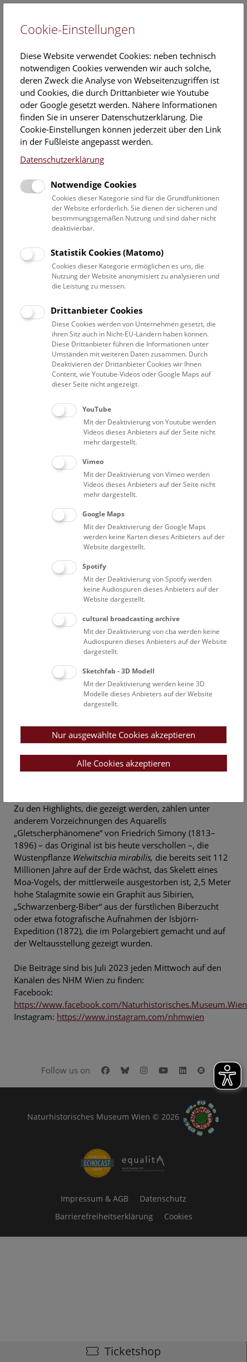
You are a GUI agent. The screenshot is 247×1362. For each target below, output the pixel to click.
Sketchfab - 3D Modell (118, 671)
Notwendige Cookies (93, 184)
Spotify (94, 566)
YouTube (96, 409)
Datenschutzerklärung (62, 159)
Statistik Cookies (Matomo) (107, 252)
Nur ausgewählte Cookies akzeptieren (123, 734)
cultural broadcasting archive (131, 618)
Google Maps (103, 514)
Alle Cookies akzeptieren (123, 763)
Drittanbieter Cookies (96, 310)
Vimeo (92, 461)
